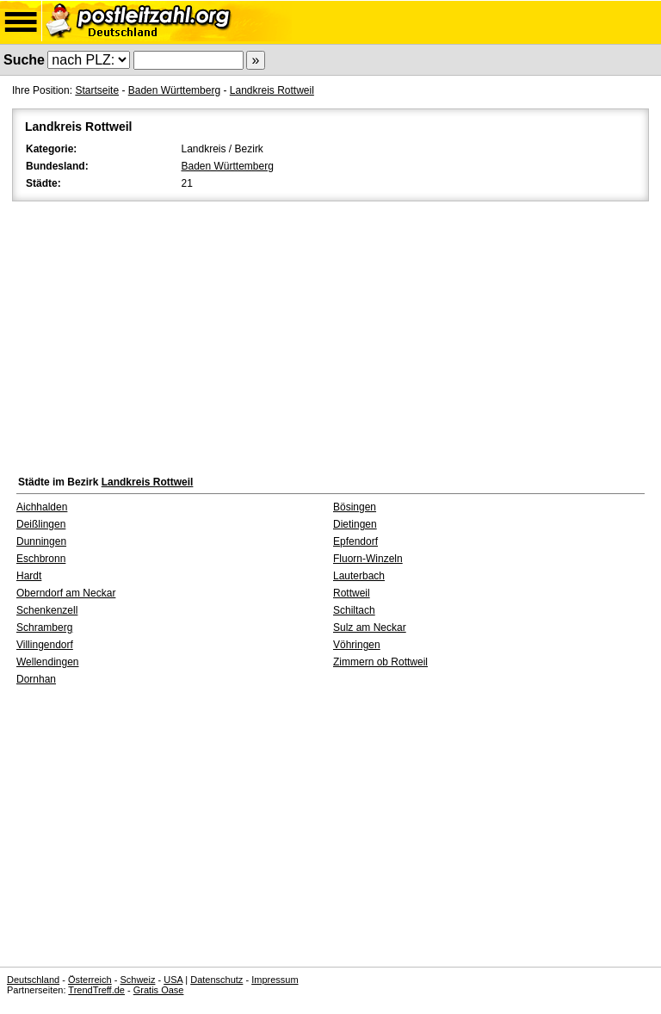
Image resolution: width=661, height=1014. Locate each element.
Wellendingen (47, 662)
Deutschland (33, 979)
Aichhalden (41, 507)
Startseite (97, 90)
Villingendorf (44, 645)
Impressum (274, 979)
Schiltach (354, 610)
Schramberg (44, 627)
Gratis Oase (158, 990)
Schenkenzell (46, 610)
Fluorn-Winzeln (368, 559)
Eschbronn (40, 559)
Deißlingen (40, 524)
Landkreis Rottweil (272, 90)
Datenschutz (216, 979)
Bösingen (354, 507)
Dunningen (41, 541)
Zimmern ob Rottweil (380, 662)
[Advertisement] (330, 333)
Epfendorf (355, 541)
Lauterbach (359, 576)
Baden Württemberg (174, 90)
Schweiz (137, 979)
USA (173, 979)
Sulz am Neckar (369, 627)
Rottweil (351, 593)
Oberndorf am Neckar (65, 593)
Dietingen (355, 524)
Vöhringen (356, 645)
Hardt (28, 576)
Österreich (90, 979)
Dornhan (36, 679)
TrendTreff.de (96, 990)
